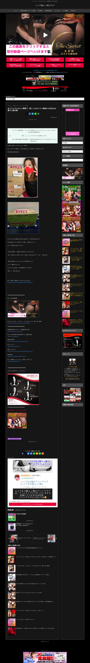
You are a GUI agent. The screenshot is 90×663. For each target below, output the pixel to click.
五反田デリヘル (73, 132)
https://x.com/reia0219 (13, 336)
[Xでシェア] (27, 113)
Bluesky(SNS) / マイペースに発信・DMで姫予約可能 (15, 65)
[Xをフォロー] (25, 453)
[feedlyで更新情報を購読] (40, 453)
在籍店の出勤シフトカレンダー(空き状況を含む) (35, 59)
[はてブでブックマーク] (32, 113)
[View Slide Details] (45, 34)
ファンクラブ (28, 135)
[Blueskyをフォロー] (28, 453)
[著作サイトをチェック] (22, 453)
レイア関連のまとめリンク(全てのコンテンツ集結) (74, 59)
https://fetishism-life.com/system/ (15, 331)
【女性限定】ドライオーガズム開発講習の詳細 (45, 70)
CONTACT (40, 659)
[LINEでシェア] (35, 113)
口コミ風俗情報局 (72, 134)
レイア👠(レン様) (72, 366)
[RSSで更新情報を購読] (42, 453)
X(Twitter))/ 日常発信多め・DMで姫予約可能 (55, 59)
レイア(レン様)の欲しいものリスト (74, 65)
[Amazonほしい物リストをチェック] (37, 453)
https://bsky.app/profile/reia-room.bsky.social (18, 341)
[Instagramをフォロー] (31, 453)
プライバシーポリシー (54, 659)
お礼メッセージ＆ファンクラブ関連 (14, 438)
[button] (38, 113)
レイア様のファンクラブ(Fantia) (54, 65)
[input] (72, 160)
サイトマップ (46, 659)
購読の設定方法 (62, 72)
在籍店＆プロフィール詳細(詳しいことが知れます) (16, 59)
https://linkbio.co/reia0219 (14, 361)
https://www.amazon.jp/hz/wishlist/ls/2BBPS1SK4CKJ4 (20, 282)
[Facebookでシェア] (29, 113)
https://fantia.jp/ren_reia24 (14, 346)
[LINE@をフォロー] (34, 453)
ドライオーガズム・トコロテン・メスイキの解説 (35, 65)
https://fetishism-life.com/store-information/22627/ (19, 323)
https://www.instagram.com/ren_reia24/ (17, 356)
